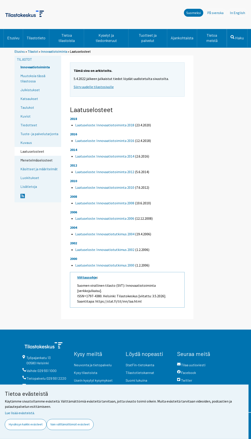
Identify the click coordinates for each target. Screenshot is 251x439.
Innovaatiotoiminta (54, 51)
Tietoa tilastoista (67, 38)
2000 (73, 258)
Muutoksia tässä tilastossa (32, 78)
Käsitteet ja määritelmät (39, 169)
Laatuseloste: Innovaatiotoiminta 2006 (104, 218)
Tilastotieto (36, 37)
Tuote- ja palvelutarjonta (39, 134)
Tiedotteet (28, 125)
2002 (73, 243)
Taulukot (27, 107)
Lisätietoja (28, 186)
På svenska (216, 12)
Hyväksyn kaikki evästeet (25, 424)
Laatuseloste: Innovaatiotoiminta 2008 (104, 203)
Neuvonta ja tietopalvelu (93, 365)
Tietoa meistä (212, 38)
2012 (73, 165)
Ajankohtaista (182, 37)
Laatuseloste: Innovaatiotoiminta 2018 (104, 125)
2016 (73, 134)
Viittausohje (87, 277)
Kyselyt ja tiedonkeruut (106, 38)
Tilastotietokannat (140, 372)
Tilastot (33, 51)
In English (238, 12)
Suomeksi (193, 13)
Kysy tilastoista (85, 372)
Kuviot (25, 116)
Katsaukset (29, 98)
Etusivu (13, 37)
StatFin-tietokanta (140, 365)
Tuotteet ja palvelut (148, 38)
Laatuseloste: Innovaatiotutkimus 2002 (104, 249)
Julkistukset (30, 90)
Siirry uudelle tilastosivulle (94, 87)
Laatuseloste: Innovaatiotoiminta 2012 (104, 172)
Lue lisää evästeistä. (20, 413)
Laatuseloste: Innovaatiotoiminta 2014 (104, 156)
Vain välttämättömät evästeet (70, 424)
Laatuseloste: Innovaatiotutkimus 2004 (104, 234)
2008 (73, 196)
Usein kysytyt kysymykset (93, 380)
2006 (73, 212)
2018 (73, 118)
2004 (73, 227)
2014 (73, 149)
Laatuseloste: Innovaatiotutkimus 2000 (104, 265)
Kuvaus (26, 142)
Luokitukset (29, 178)
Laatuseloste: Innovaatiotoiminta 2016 (104, 140)
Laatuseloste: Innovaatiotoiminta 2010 (104, 187)
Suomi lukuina (136, 380)
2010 (73, 181)
